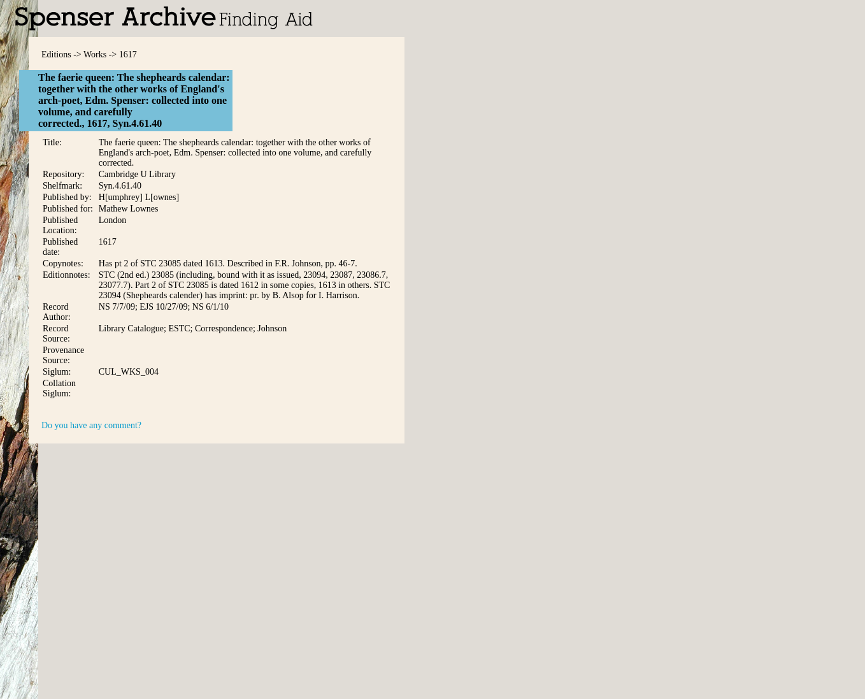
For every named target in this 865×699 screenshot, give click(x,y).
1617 (128, 54)
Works (94, 54)
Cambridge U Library (137, 174)
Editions (56, 54)
